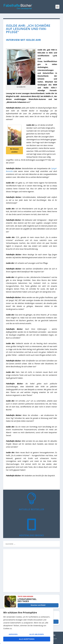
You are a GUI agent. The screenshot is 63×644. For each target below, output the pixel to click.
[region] (26, 626)
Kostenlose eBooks (31, 535)
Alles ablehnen (36, 634)
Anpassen (13, 634)
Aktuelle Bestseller (31, 509)
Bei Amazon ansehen (14, 150)
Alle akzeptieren (26, 639)
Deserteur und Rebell (38, 605)
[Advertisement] (31, 572)
